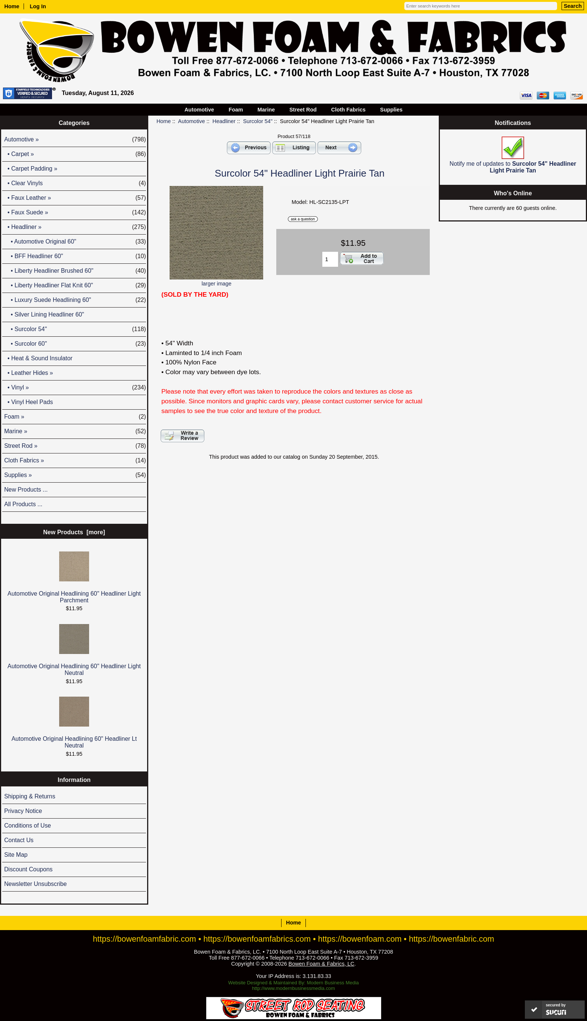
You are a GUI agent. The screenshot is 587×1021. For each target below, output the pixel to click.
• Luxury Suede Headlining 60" (75, 300)
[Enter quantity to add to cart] (330, 259)
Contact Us (18, 840)
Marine (266, 110)
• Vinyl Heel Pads (28, 402)
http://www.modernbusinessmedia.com (293, 988)
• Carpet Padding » (30, 168)
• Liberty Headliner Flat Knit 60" (75, 285)
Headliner (224, 121)
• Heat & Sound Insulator (38, 358)
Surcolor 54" (258, 121)
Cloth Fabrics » (75, 460)
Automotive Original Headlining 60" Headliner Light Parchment (74, 577)
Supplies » (75, 475)
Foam (236, 110)
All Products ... (23, 504)
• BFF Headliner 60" (75, 256)
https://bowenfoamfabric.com (144, 939)
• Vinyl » (75, 387)
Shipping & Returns (29, 796)
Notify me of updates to (513, 155)
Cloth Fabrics (348, 110)
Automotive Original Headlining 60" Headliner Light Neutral (74, 650)
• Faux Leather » (75, 198)
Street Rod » (75, 446)
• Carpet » (75, 154)
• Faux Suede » (75, 212)
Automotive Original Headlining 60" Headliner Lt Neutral (74, 723)
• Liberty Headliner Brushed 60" (75, 271)
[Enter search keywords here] (480, 6)
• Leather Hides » (28, 373)
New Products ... (26, 489)
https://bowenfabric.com (451, 939)
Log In (38, 6)
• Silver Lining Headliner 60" (44, 314)
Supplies (391, 110)
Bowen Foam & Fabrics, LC (322, 964)
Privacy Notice (23, 811)
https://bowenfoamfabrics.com (257, 939)
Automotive (191, 121)
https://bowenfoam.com (360, 939)
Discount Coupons (28, 869)
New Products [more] (74, 532)
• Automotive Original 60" (75, 241)
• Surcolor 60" (75, 343)
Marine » (75, 431)
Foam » (75, 416)
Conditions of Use (27, 825)
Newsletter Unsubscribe (35, 884)
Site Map (15, 855)
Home (11, 6)
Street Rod (303, 110)
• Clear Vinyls (75, 183)
